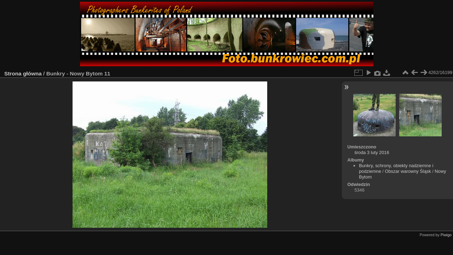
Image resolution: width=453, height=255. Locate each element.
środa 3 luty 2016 (371, 152)
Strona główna (23, 73)
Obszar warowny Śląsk (408, 171)
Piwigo (446, 235)
